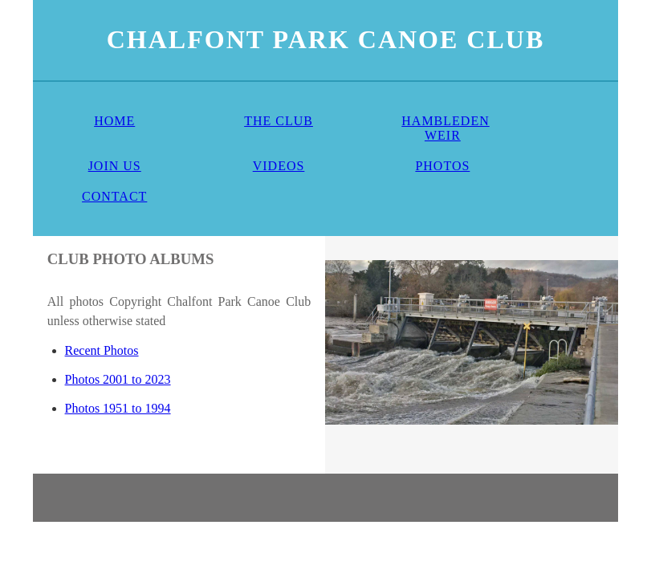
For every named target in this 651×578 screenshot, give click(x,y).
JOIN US (114, 166)
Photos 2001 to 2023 (118, 379)
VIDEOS (279, 166)
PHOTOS (442, 166)
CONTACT (114, 196)
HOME (114, 121)
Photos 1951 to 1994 (118, 408)
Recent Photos (102, 350)
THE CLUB (278, 121)
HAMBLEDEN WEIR (445, 128)
